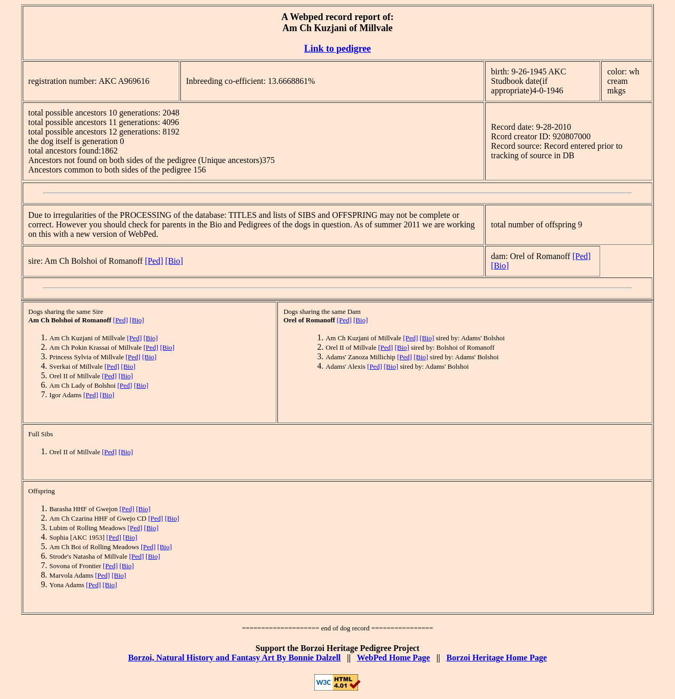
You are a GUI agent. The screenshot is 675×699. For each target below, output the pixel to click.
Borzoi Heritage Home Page (496, 657)
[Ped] (154, 260)
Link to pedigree (337, 48)
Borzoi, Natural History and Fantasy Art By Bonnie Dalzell (234, 657)
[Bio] (174, 260)
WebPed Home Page (393, 657)
